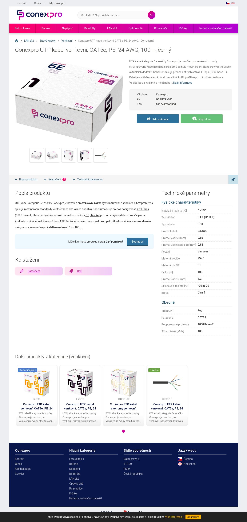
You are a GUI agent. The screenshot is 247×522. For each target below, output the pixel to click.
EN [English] (233, 3)
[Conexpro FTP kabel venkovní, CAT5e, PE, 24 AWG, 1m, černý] (167, 382)
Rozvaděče (161, 28)
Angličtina (190, 463)
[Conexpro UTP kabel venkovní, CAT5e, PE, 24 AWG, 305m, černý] (80, 382)
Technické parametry (90, 179)
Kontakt (21, 3)
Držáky (183, 28)
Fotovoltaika (22, 28)
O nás (37, 3)
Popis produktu (28, 179)
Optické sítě (135, 28)
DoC (79, 271)
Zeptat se (205, 119)
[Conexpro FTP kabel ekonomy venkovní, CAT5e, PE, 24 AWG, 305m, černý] (123, 382)
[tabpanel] (37, 395)
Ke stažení (57, 179)
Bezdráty (89, 28)
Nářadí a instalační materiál (215, 28)
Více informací (173, 516)
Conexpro (39, 15)
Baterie (46, 28)
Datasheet (34, 271)
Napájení (67, 28)
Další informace (182, 82)
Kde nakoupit (56, 3)
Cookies (20, 473)
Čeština (188, 458)
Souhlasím (193, 517)
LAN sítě (112, 28)
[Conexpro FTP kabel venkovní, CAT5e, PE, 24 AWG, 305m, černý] (37, 382)
